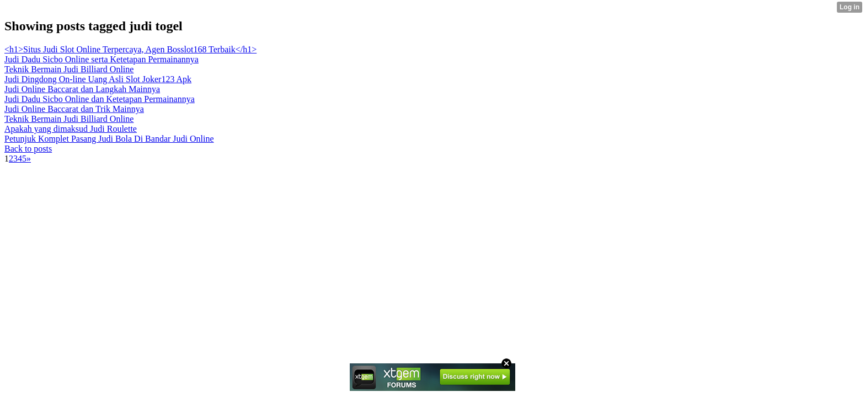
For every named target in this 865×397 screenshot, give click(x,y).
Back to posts (28, 148)
